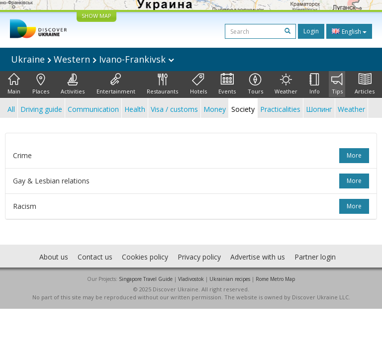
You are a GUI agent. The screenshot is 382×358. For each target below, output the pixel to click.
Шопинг (319, 109)
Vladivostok (191, 278)
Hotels (198, 84)
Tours (255, 84)
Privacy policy (199, 257)
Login (311, 31)
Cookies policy (145, 257)
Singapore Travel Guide (146, 278)
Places (40, 84)
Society (243, 109)
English (349, 31)
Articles (365, 84)
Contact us (95, 257)
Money (214, 109)
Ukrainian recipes (229, 278)
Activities (73, 84)
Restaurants (162, 84)
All (11, 109)
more (354, 155)
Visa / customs (174, 109)
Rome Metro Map (275, 278)
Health (134, 109)
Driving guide (41, 109)
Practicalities (280, 109)
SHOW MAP (96, 15)
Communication (93, 109)
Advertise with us (257, 257)
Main (13, 84)
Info (314, 84)
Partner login (315, 257)
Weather (286, 84)
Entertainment (115, 84)
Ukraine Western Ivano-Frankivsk (92, 59)
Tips (337, 84)
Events (227, 84)
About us (53, 257)
